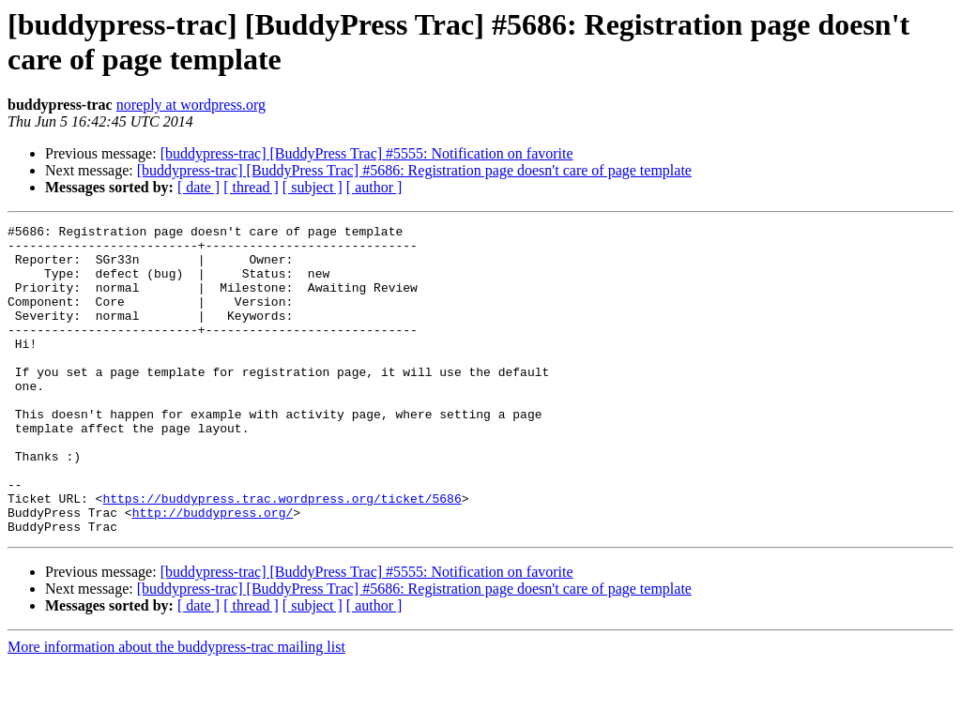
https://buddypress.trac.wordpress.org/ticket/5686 (281, 554)
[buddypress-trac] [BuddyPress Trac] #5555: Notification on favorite (366, 153)
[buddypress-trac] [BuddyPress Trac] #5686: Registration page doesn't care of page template (414, 170)
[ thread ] (251, 187)
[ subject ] (312, 187)
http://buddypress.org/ (213, 571)
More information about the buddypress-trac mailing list (176, 709)
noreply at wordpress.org (191, 105)
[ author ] (374, 187)
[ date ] (198, 187)
